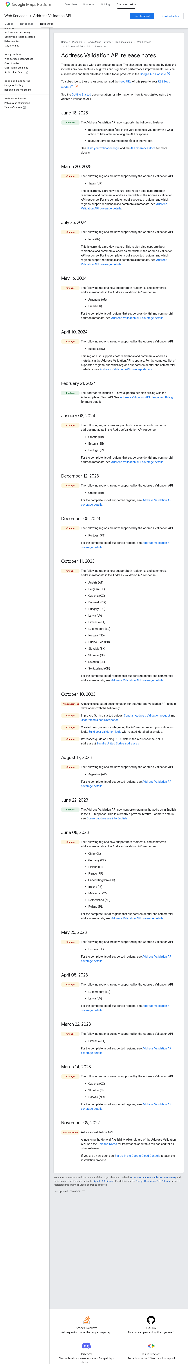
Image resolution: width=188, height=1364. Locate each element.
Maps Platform (32, 4)
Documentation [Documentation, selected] (126, 4)
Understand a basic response (100, 720)
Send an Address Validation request (147, 715)
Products (89, 4)
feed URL (125, 81)
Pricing (105, 4)
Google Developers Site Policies (153, 1181)
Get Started (142, 16)
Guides (9, 23)
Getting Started (81, 94)
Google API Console (153, 74)
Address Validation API (52, 16)
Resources (100, 46)
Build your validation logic (103, 148)
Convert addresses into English (107, 818)
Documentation (123, 42)
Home (64, 42)
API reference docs (143, 148)
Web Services (15, 16)
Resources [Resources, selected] (47, 23)
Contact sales (170, 16)
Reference (27, 23)
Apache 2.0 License (103, 1181)
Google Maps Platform (99, 42)
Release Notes (107, 1144)
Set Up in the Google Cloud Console (137, 1155)
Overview (70, 4)
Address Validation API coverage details (137, 318)
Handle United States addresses (118, 743)
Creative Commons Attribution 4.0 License (153, 1177)
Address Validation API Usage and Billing (146, 397)
